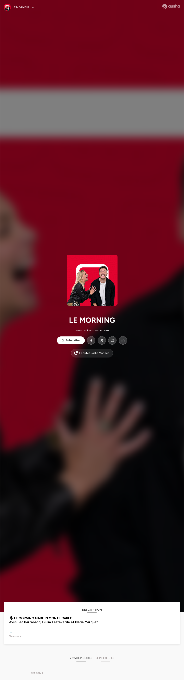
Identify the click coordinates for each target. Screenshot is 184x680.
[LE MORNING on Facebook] (91, 340)
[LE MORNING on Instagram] (112, 340)
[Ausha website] (171, 6)
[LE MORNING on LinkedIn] (123, 340)
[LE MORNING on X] (102, 340)
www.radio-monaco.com (92, 330)
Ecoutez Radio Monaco (92, 353)
